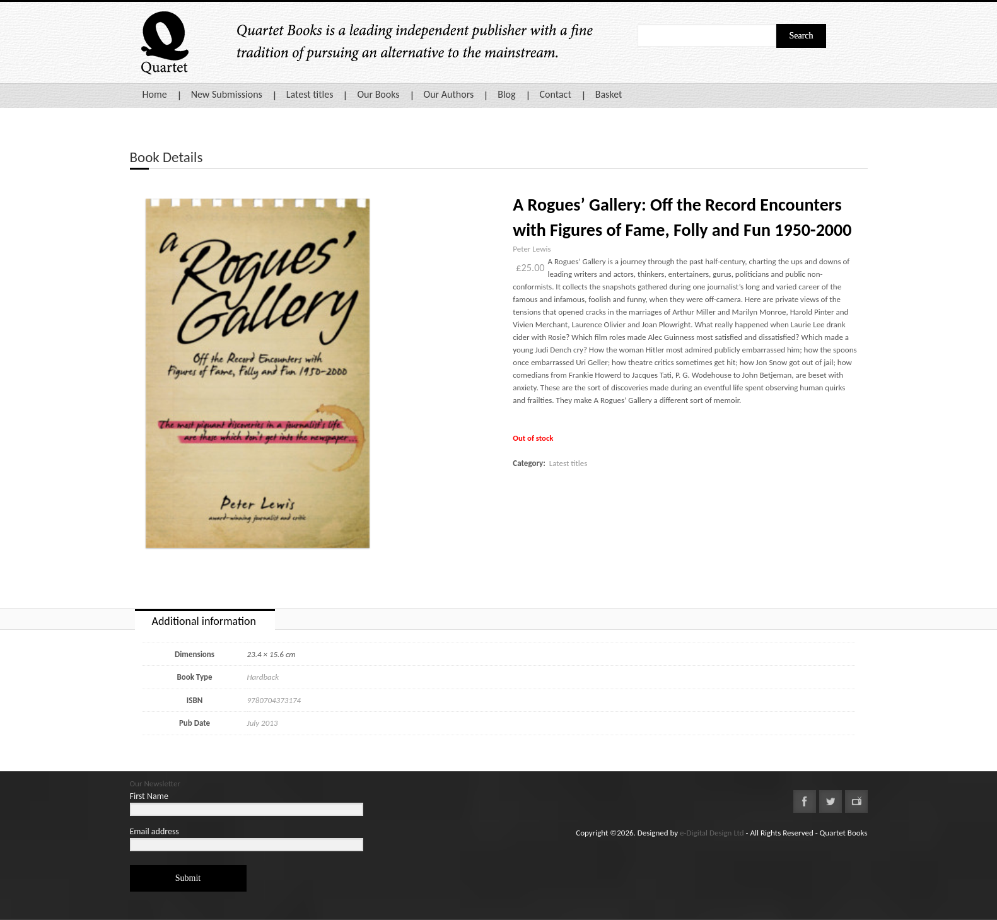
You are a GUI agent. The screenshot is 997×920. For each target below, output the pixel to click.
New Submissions (226, 94)
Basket (608, 94)
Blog (506, 94)
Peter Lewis (532, 248)
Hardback (263, 677)
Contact (555, 94)
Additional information (204, 621)
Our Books (378, 94)
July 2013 (262, 723)
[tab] (205, 619)
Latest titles (310, 94)
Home (155, 94)
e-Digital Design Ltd (712, 832)
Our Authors (449, 94)
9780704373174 (274, 700)
